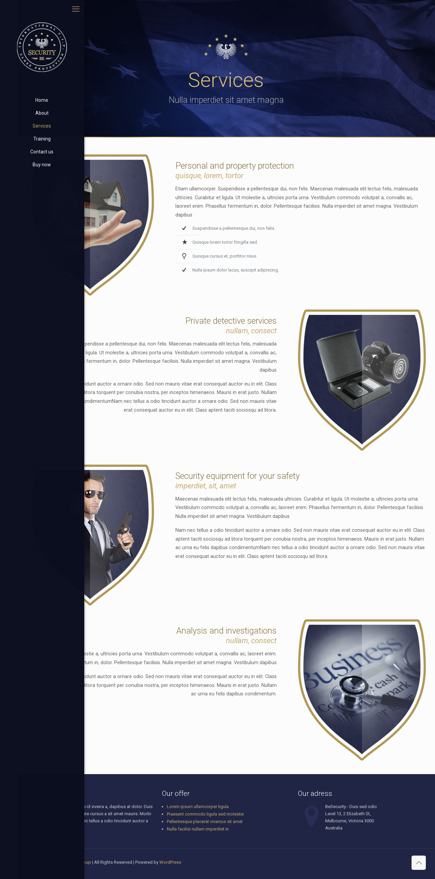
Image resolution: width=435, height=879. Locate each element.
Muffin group (78, 862)
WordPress (170, 862)
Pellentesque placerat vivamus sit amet (205, 821)
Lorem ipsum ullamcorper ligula (198, 806)
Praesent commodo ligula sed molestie (205, 814)
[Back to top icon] (419, 863)
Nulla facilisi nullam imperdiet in (198, 828)
